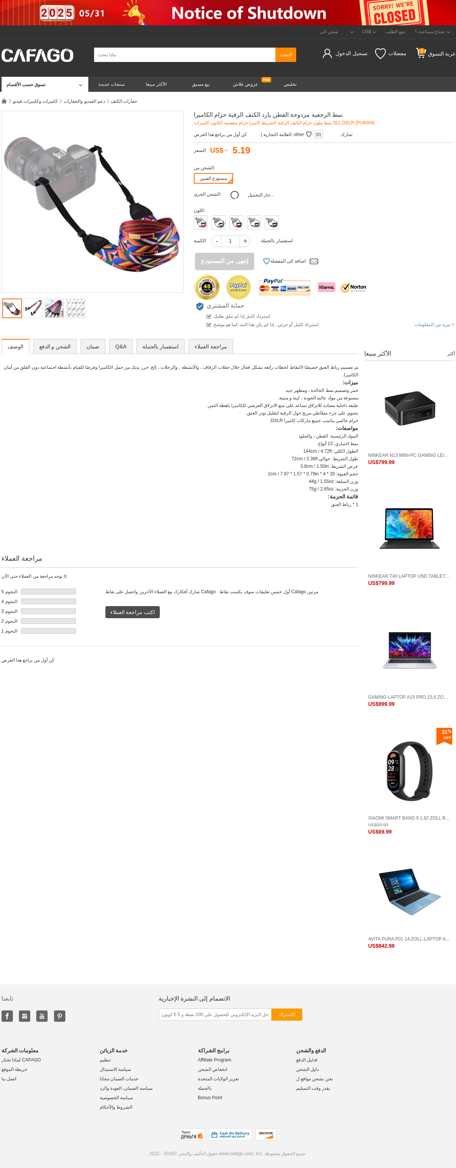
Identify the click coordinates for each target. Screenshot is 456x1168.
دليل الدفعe (307, 1060)
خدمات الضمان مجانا (119, 1078)
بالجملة (205, 1088)
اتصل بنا (9, 1078)
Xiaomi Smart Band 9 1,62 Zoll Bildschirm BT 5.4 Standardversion (409, 818)
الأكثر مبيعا (156, 84)
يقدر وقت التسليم (313, 1088)
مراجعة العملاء (211, 346)
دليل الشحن (307, 1069)
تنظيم (105, 1060)
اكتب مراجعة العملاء (132, 612)
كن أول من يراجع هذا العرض (220, 134)
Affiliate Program (214, 1060)
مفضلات (391, 53)
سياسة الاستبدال (115, 1069)
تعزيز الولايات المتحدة (218, 1078)
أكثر (451, 353)
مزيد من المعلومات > (434, 324)
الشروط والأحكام (116, 1107)
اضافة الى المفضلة (284, 261)
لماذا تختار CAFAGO (21, 1060)
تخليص (290, 84)
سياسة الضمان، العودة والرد (126, 1088)
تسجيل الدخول (351, 53)
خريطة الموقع (14, 1069)
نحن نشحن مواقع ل (314, 1078)
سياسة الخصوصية (116, 1097)
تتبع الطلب (395, 31)
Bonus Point (210, 1097)
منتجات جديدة (111, 84)
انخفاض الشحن (212, 1069)
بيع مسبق (201, 84)
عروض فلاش (245, 84)
